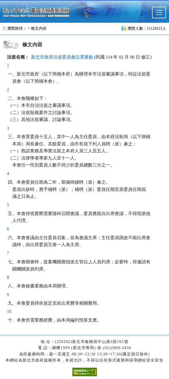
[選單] (159, 12)
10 (9, 311)
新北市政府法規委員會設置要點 (62, 57)
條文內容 (38, 28)
